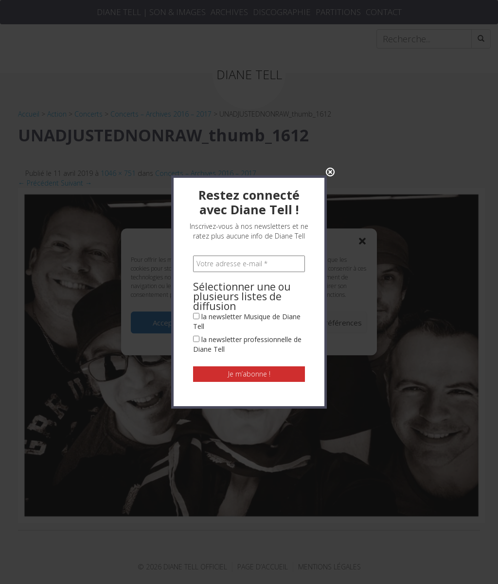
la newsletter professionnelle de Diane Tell (247, 245)
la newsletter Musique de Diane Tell (247, 222)
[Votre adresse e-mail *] (249, 165)
